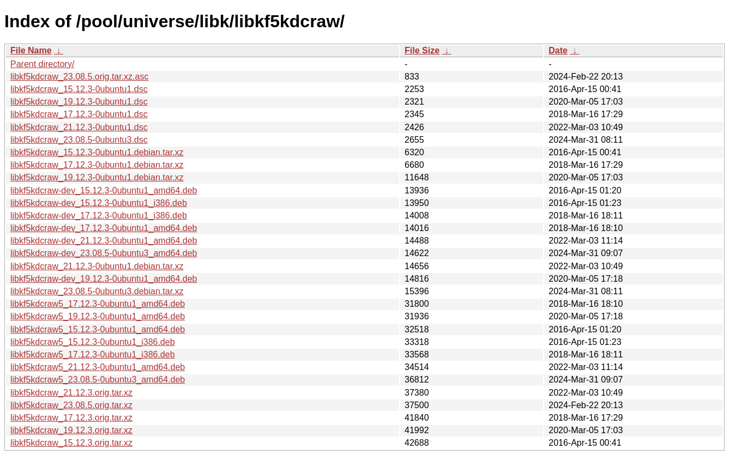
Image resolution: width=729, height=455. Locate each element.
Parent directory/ (42, 64)
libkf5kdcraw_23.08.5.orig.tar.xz (71, 405)
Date (558, 50)
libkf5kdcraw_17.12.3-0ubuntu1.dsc (79, 114)
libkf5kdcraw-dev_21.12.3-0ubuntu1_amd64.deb (103, 240)
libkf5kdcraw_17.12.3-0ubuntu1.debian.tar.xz (97, 164)
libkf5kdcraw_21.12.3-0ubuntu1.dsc (79, 127)
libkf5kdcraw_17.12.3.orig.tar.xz (71, 417)
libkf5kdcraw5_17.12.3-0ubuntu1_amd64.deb (97, 303)
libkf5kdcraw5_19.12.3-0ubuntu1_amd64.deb (97, 316)
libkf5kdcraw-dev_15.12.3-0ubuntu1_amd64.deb (103, 190)
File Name (31, 50)
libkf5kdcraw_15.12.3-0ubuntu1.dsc (79, 89)
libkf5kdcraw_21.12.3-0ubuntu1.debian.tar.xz (97, 266)
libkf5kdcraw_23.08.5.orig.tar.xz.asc (79, 76)
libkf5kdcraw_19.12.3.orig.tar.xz (71, 430)
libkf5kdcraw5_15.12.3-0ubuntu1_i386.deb (92, 342)
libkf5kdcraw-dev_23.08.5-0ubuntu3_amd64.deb (103, 253)
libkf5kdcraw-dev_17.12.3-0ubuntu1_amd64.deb (103, 228)
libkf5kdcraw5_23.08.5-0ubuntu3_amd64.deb (97, 379)
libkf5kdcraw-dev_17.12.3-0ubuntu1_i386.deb (98, 215)
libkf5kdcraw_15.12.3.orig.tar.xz (71, 442)
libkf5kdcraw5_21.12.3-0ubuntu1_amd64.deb (97, 367)
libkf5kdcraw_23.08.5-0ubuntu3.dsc (79, 139)
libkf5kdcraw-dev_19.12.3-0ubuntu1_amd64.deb (103, 278)
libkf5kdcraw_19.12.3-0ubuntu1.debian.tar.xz (97, 177)
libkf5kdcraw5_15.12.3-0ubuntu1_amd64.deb (97, 329)
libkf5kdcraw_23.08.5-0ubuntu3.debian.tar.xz (97, 291)
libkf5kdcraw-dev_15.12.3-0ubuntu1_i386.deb (98, 203)
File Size (422, 50)
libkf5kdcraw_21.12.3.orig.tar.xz (71, 392)
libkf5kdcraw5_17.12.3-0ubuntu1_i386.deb (92, 354)
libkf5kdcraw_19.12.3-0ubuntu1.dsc (79, 101)
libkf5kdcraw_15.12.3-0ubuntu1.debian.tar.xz (97, 152)
